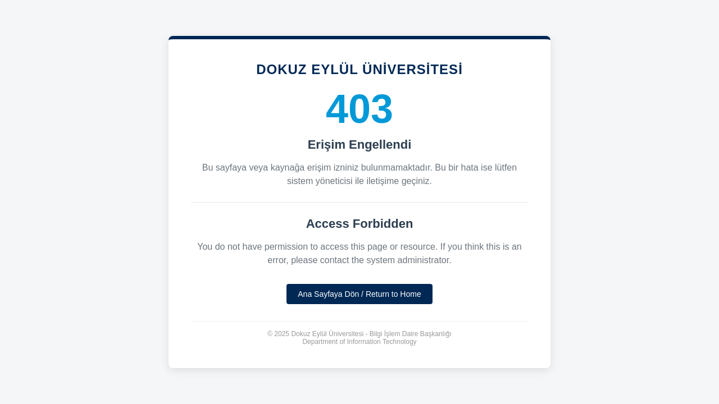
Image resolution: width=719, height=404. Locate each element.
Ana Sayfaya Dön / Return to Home (359, 294)
